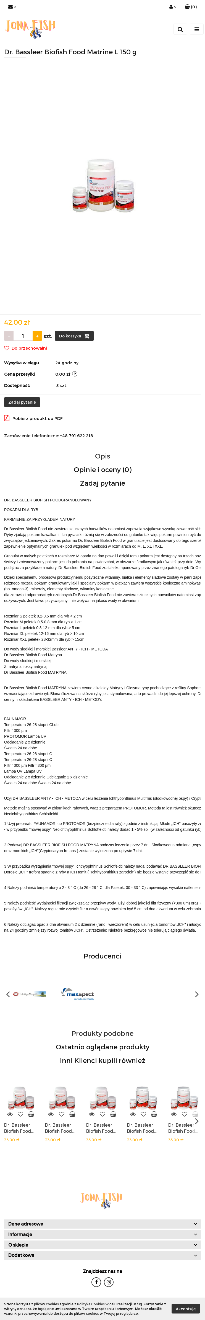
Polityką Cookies (91, 1304)
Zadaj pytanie (22, 402)
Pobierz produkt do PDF (33, 418)
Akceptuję (186, 1308)
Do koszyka (74, 336)
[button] (191, 7)
